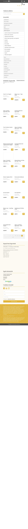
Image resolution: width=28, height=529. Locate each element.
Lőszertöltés (5, 64)
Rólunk (4, 279)
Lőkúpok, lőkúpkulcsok (8, 45)
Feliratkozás (14, 301)
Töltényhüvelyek (6, 75)
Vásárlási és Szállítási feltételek (7, 274)
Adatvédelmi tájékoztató (6, 275)
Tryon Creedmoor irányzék (7, 127)
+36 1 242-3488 (5, 1)
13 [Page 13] (17, 235)
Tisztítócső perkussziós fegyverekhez (18, 111)
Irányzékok (6, 40)
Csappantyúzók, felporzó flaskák (9, 36)
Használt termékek (6, 62)
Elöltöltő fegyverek (6, 28)
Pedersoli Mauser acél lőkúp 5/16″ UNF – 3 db (19, 161)
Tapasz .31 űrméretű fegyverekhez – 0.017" (18, 128)
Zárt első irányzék (6, 192)
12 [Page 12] (15, 235)
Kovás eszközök (7, 43)
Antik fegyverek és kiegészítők (8, 23)
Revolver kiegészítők (7, 49)
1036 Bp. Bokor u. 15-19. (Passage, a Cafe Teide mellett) (11, 246)
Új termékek (5, 77)
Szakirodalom (6, 71)
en (10, 1)
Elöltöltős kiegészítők (7, 30)
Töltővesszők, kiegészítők (8, 54)
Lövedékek (5, 66)
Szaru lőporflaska (18, 192)
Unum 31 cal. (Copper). (7, 94)
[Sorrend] (21, 80)
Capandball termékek (7, 25)
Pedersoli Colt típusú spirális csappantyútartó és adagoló (8, 144)
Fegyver (5, 57)
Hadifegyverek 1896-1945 (7, 60)
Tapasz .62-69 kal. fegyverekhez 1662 (6, 111)
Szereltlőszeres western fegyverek (8, 73)
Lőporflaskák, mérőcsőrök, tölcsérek (9, 47)
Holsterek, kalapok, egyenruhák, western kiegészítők (12, 38)
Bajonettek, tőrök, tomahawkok (9, 34)
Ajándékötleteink (6, 19)
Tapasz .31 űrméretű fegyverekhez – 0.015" (7, 161)
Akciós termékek (6, 21)
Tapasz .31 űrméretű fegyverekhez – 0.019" (18, 225)
